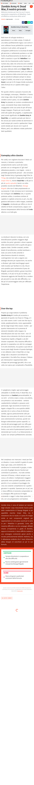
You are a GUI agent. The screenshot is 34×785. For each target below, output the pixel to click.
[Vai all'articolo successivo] (1, 496)
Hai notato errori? (7, 598)
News (13, 30)
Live (29, 3)
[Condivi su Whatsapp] (28, 22)
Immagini (28, 30)
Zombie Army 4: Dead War (19, 27)
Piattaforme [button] (4, 3)
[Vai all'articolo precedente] (32, 496)
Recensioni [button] (13, 3)
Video (25, 3)
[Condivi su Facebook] (23, 22)
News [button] (20, 3)
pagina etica (20, 591)
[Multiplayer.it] (7, 0)
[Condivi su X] (26, 22)
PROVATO (3, 19)
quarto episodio (10, 183)
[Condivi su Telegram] (31, 22)
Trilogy (3, 178)
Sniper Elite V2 (6, 181)
